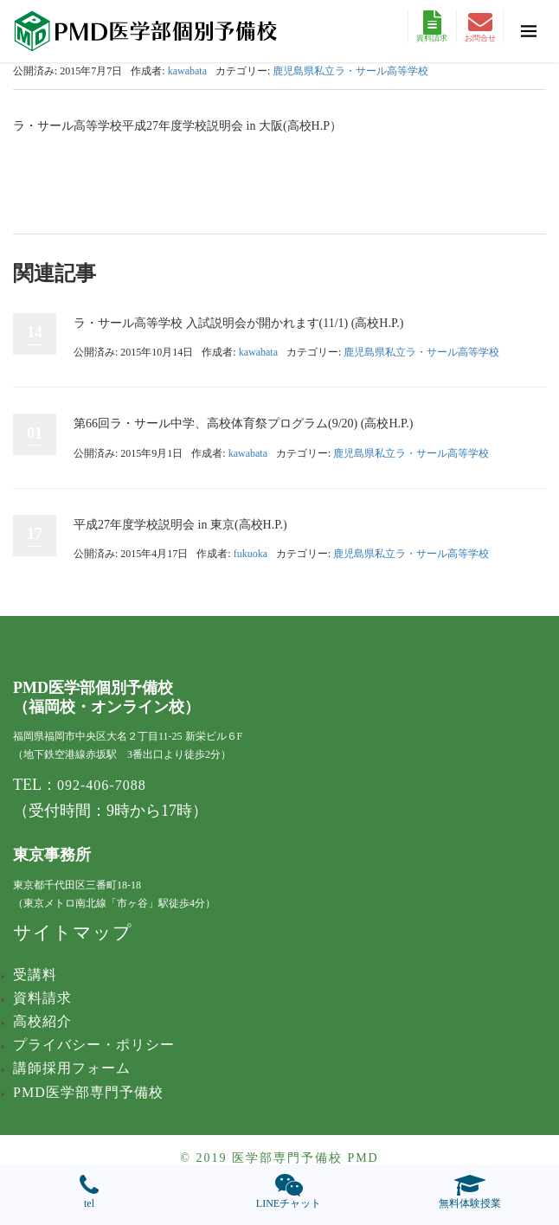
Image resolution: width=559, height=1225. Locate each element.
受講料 (35, 974)
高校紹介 (42, 1021)
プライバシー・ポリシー (94, 1044)
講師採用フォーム (72, 1068)
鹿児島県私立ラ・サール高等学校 (350, 71)
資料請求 (431, 26)
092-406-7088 (101, 785)
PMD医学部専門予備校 (88, 1092)
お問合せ (480, 26)
